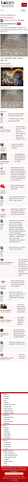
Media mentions (8, 461)
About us (6, 465)
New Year (6, 419)
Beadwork (7, 432)
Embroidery (7, 434)
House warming (8, 421)
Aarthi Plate (7, 436)
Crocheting (7, 438)
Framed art (7, 442)
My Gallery (21, 20)
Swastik (6, 402)
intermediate (8, 58)
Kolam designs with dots (10, 455)
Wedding (6, 423)
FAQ (5, 463)
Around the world (8, 417)
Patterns (5, 394)
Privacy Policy (16, 478)
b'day (2, 60)
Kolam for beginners (9, 453)
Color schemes (8, 408)
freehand (20, 58)
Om (5, 400)
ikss (6, 60)
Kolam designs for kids (10, 457)
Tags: (1, 58)
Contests (6, 459)
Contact (16, 480)
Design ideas (7, 406)
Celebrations (6, 415)
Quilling (6, 429)
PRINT (19, 24)
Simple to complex (9, 413)
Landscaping (7, 446)
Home (2, 15)
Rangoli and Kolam (8, 451)
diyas (14, 58)
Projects (5, 440)
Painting (6, 427)
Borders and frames (9, 404)
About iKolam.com (7, 478)
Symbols (6, 396)
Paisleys (6, 398)
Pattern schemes (8, 410)
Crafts (4, 425)
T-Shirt (6, 448)
